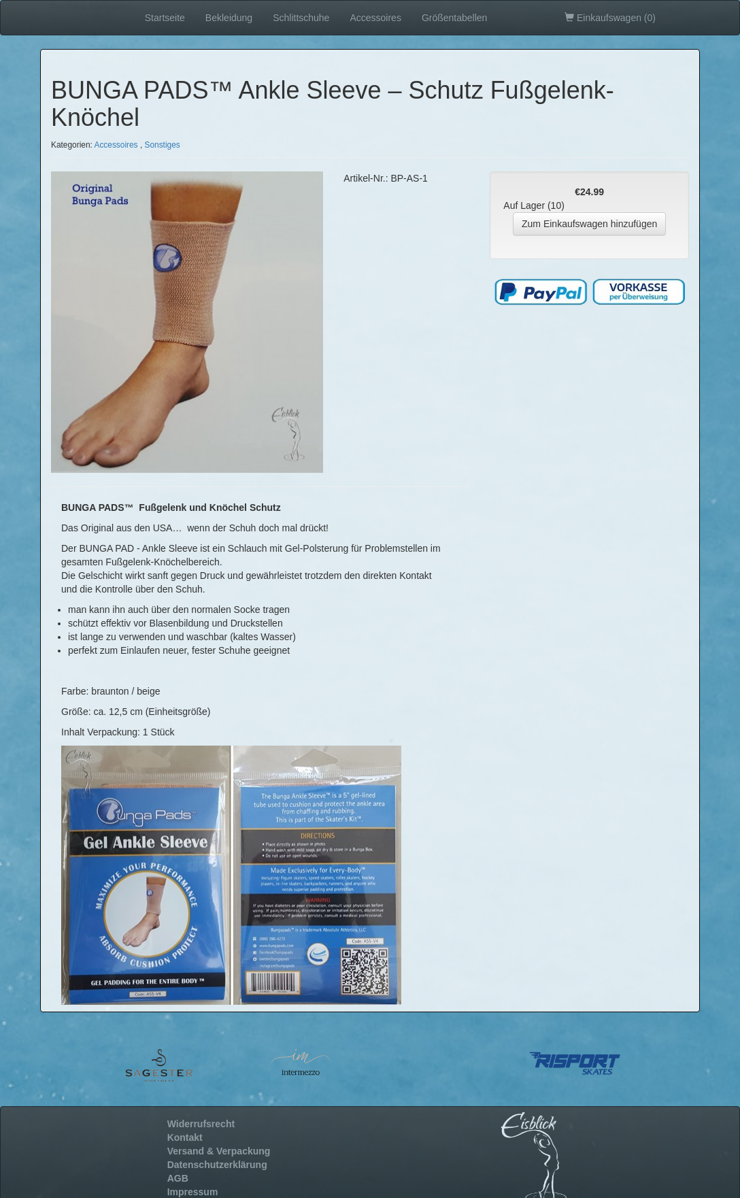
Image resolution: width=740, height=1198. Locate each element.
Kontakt (185, 1137)
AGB (177, 1178)
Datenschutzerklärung (217, 1164)
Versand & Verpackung (219, 1151)
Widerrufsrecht (201, 1123)
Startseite (165, 17)
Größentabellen (455, 17)
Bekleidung (228, 17)
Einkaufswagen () (610, 17)
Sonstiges (162, 145)
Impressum (192, 1191)
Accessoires (375, 17)
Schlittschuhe (301, 17)
